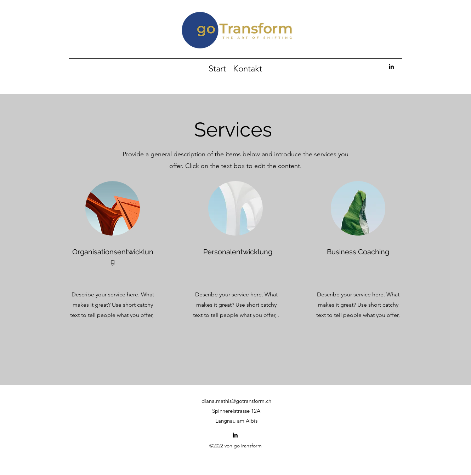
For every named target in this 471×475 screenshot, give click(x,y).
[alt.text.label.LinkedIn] (391, 66)
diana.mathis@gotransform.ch (236, 401)
